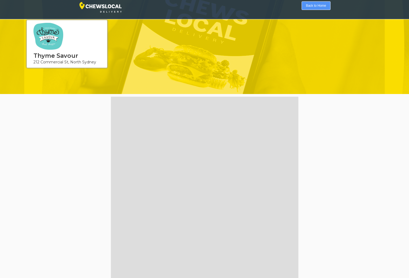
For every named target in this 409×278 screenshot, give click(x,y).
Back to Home (316, 6)
